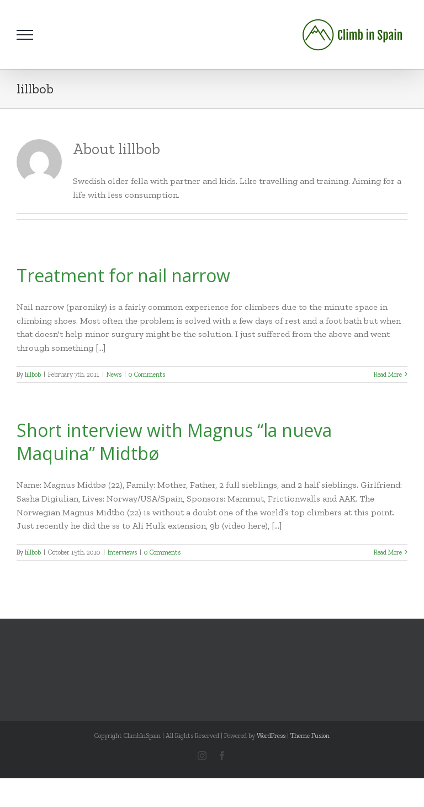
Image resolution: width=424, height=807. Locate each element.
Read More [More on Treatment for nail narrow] (388, 374)
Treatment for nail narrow (123, 275)
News (114, 374)
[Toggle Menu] (25, 35)
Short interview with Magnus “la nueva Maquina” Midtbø (174, 441)
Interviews (122, 552)
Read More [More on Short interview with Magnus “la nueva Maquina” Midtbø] (388, 552)
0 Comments (147, 374)
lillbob (33, 374)
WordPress (271, 736)
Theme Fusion (310, 736)
